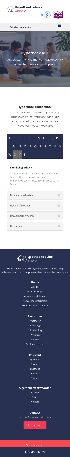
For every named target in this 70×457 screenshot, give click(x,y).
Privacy (35, 397)
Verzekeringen (35, 325)
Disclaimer (35, 392)
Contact (35, 401)
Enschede (35, 368)
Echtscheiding (35, 330)
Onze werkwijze (35, 291)
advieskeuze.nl (9, 272)
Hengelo (35, 373)
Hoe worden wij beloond (35, 296)
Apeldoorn (35, 359)
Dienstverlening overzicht (35, 305)
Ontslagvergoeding (35, 344)
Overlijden (35, 339)
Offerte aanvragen (35, 425)
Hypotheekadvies (28, 7)
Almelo (20, 11)
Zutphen (35, 378)
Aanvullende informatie (35, 300)
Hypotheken (35, 320)
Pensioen (35, 334)
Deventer (35, 364)
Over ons (35, 286)
